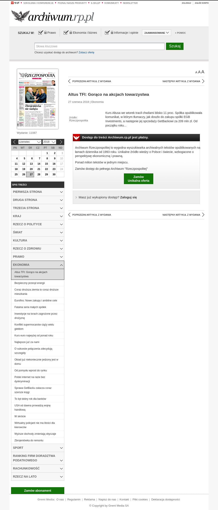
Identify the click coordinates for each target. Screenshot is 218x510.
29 (46, 174)
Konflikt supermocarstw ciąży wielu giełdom (34, 326)
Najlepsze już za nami (26, 342)
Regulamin (73, 499)
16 (54, 163)
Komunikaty (112, 3)
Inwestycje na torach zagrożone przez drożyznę (35, 316)
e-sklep (95, 3)
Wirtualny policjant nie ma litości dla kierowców (34, 425)
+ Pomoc (180, 33)
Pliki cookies (140, 499)
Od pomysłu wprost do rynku (30, 370)
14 (38, 163)
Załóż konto (202, 3)
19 (23, 169)
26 (23, 174)
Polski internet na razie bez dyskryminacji (29, 379)
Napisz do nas (107, 499)
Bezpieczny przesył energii (29, 283)
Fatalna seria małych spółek (30, 307)
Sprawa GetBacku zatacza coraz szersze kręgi (33, 390)
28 (38, 174)
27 (31, 174)
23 (54, 169)
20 (31, 169)
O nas (60, 499)
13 (31, 163)
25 (16, 174)
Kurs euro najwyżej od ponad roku (33, 335)
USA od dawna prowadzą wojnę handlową (32, 407)
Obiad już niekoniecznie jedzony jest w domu (36, 361)
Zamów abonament (37, 490)
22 (46, 169)
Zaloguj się (108, 197)
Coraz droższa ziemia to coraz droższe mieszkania (36, 291)
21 (38, 169)
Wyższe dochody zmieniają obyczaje (35, 433)
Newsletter (130, 3)
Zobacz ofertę (86, 52)
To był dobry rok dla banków (30, 398)
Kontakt (124, 499)
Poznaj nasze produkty (72, 3)
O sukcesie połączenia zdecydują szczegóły (33, 351)
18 (16, 169)
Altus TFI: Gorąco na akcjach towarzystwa (30, 274)
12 (23, 163)
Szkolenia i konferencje (38, 3)
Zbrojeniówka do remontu (28, 440)
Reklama (89, 499)
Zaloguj (186, 3)
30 (54, 174)
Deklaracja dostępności (165, 499)
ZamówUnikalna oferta (138, 178)
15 (46, 163)
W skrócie (20, 416)
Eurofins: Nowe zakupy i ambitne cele (35, 300)
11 (16, 163)
